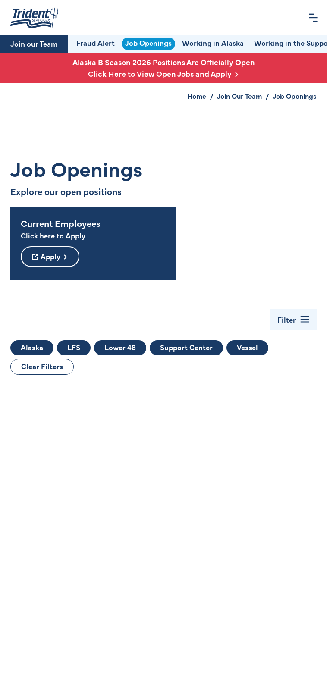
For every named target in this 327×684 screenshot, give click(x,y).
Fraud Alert (95, 43)
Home (196, 95)
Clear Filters (42, 366)
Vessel (247, 347)
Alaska (32, 347)
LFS (73, 347)
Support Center (186, 347)
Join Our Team (239, 95)
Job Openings (148, 43)
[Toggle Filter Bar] (293, 319)
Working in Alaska (213, 43)
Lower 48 (120, 347)
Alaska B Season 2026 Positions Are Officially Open (163, 67)
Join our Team (33, 43)
